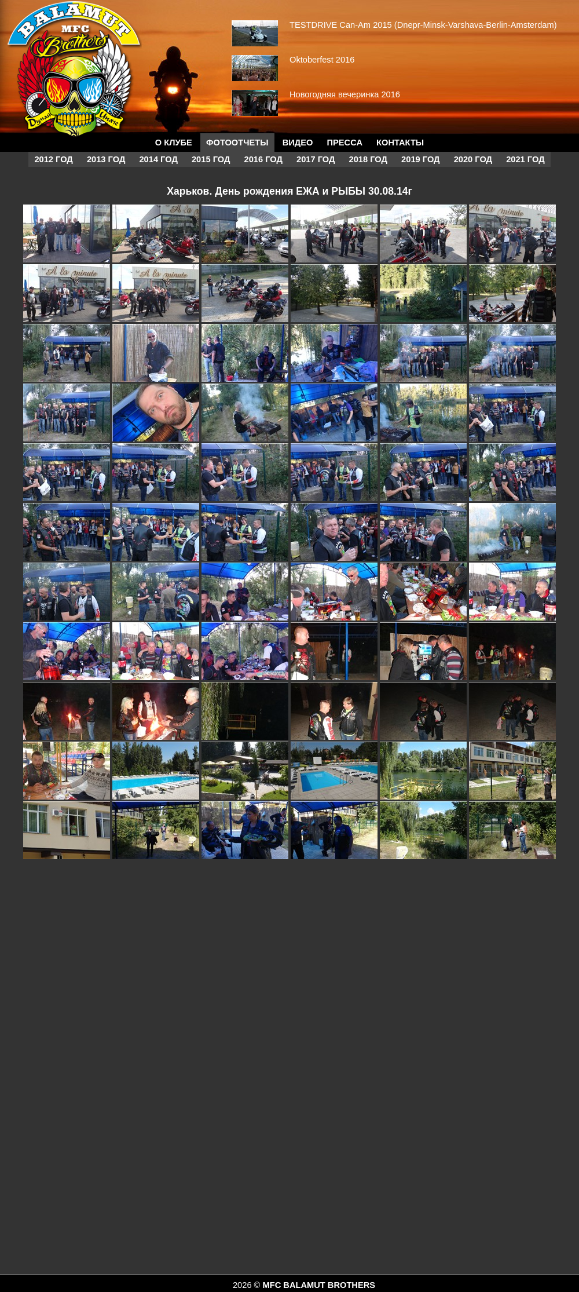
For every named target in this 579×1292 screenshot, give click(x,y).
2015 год (211, 159)
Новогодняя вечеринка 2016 (345, 94)
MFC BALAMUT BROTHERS (318, 1285)
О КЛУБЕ (173, 142)
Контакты (400, 142)
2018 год (368, 159)
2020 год (473, 159)
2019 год (420, 159)
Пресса (344, 142)
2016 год (263, 159)
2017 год (315, 159)
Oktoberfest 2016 (322, 59)
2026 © (248, 1285)
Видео (298, 142)
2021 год (525, 159)
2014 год (158, 159)
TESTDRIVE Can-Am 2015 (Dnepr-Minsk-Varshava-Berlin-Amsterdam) (423, 25)
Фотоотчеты (237, 142)
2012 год (53, 159)
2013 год (106, 159)
